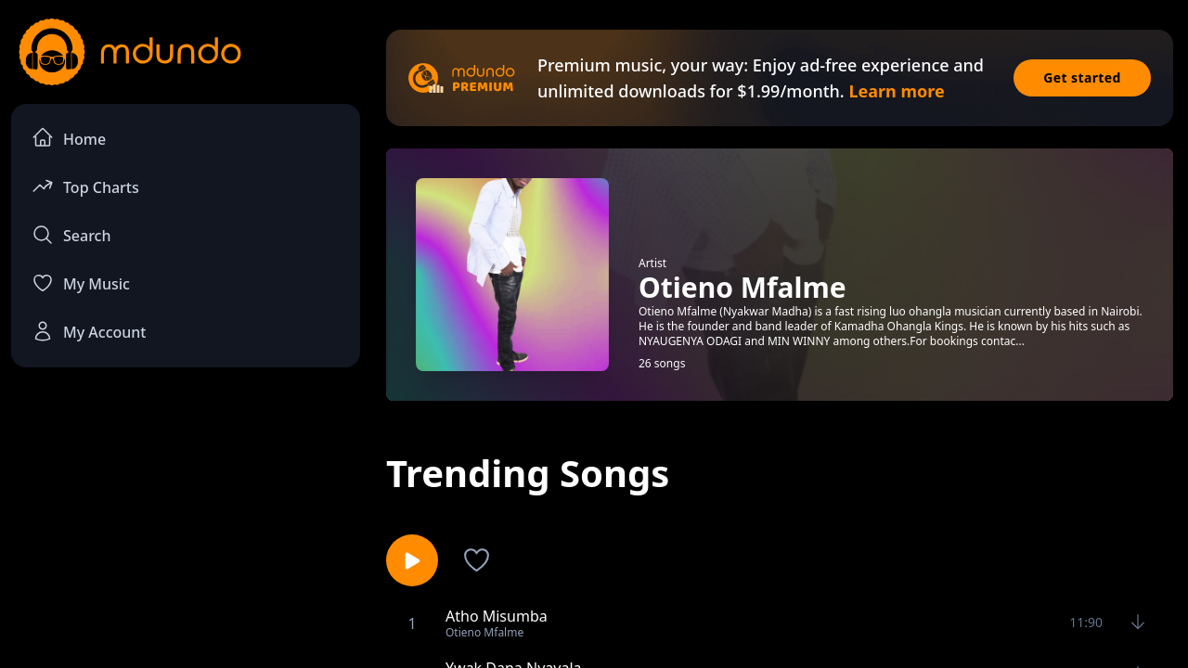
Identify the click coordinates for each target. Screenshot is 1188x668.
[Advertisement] (186, 534)
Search (71, 235)
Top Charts (85, 186)
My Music (81, 283)
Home (69, 137)
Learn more (896, 91)
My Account (89, 331)
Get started (1082, 77)
